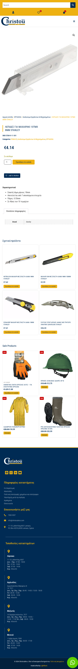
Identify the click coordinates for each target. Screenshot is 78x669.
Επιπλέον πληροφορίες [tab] (16, 211)
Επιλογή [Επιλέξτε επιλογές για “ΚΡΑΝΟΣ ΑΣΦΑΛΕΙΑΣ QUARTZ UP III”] (44, 387)
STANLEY (14, 139)
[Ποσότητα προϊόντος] (7, 162)
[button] (73, 35)
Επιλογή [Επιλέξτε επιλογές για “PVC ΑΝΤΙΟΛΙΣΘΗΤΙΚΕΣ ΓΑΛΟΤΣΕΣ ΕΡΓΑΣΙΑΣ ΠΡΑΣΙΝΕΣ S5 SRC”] (44, 435)
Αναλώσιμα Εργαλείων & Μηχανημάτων (37, 117)
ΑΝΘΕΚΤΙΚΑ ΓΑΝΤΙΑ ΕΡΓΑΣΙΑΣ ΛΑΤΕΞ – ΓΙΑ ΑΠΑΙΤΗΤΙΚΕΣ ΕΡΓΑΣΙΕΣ (18, 386)
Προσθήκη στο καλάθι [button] (11, 286)
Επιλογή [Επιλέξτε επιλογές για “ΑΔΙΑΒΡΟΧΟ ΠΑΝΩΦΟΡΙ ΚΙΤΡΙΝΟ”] (7, 433)
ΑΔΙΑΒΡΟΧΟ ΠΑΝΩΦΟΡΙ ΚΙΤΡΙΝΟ (14, 427)
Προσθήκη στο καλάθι (23, 162)
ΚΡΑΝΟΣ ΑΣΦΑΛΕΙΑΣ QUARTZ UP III (52, 381)
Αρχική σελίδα (8, 117)
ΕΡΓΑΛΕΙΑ (17, 117)
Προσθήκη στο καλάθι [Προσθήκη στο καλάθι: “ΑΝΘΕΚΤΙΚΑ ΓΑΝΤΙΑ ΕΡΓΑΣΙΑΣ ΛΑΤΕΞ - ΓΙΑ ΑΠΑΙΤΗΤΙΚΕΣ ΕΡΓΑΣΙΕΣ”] (11, 393)
